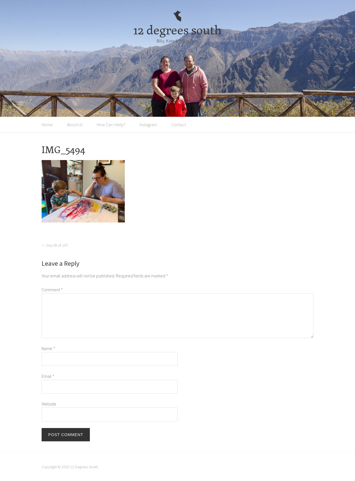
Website (49, 404)
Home (47, 124)
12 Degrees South (84, 466)
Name (48, 348)
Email (48, 376)
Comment (52, 289)
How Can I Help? (111, 124)
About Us (75, 124)
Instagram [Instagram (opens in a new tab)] (148, 124)
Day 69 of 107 (55, 245)
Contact (178, 124)
